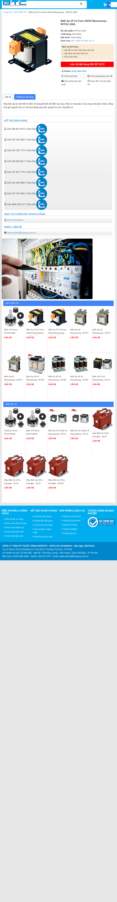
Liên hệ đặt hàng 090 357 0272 (87, 64)
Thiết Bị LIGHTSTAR (71, 516)
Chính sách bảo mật (13, 536)
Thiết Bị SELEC (69, 533)
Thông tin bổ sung (24, 97)
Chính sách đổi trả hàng (15, 523)
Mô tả (8, 97)
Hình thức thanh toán (43, 537)
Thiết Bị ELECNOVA (71, 521)
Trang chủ (7, 12)
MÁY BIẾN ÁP (20, 12)
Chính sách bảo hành (14, 532)
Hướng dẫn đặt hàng (42, 521)
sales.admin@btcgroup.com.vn (21, 233)
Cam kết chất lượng (42, 516)
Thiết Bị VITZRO (69, 525)
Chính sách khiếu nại (14, 527)
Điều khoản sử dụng (13, 519)
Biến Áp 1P (89, 41)
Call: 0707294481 (15, 220)
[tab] (8, 97)
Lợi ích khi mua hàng (42, 525)
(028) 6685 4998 (79, 71)
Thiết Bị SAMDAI (70, 529)
